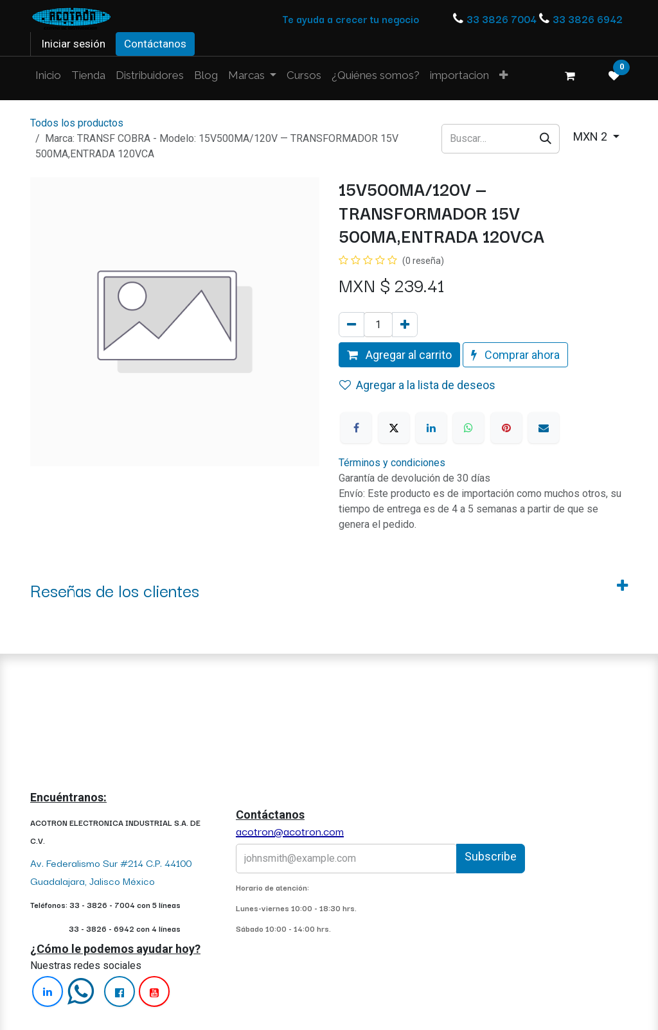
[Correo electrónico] (543, 427)
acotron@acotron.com (290, 830)
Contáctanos (155, 43)
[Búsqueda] (546, 138)
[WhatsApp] (468, 427)
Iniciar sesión (73, 43)
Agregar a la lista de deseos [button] (417, 385)
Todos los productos (76, 123)
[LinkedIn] (431, 427)
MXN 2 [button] (591, 136)
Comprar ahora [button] (515, 355)
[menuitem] (48, 75)
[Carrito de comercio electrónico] (570, 76)
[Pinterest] (506, 427)
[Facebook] (356, 427)
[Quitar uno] (351, 324)
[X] (393, 427)
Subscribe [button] (491, 856)
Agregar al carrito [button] (399, 355)
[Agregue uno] (405, 324)
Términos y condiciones (392, 463)
